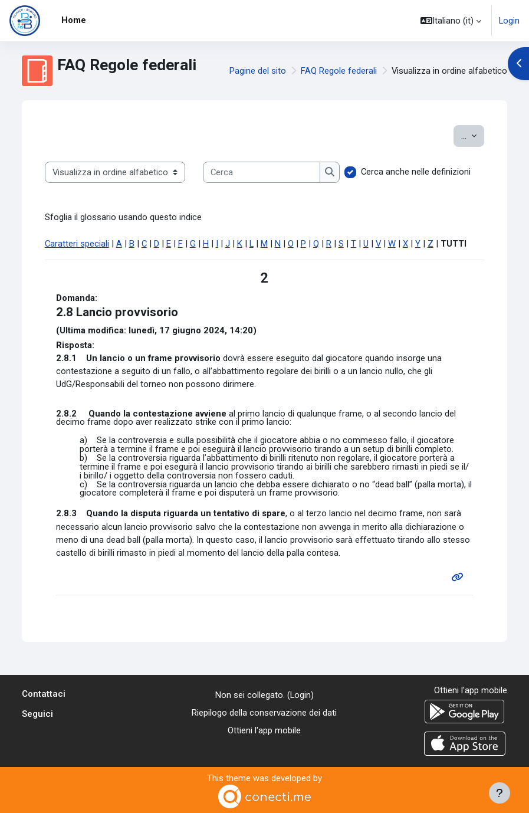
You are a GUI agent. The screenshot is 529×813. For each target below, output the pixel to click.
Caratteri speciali (77, 243)
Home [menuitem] (73, 20)
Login (509, 20)
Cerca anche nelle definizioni (416, 171)
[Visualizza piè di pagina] (499, 793)
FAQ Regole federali (339, 70)
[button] (451, 20)
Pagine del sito (257, 70)
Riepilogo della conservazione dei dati (264, 712)
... (472, 135)
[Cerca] (261, 172)
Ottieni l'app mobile (264, 730)
